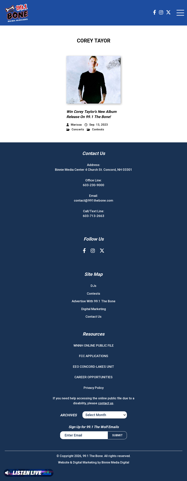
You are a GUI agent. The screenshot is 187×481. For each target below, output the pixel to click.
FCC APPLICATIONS (93, 356)
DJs (93, 286)
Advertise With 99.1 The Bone (93, 301)
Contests (95, 129)
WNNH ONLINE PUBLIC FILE (93, 345)
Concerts (75, 129)
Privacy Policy (94, 388)
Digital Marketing (93, 309)
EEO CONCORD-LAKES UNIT (93, 367)
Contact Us (93, 316)
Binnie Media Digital (115, 462)
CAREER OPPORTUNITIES (93, 377)
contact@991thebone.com (93, 200)
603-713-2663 (93, 216)
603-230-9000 (93, 185)
